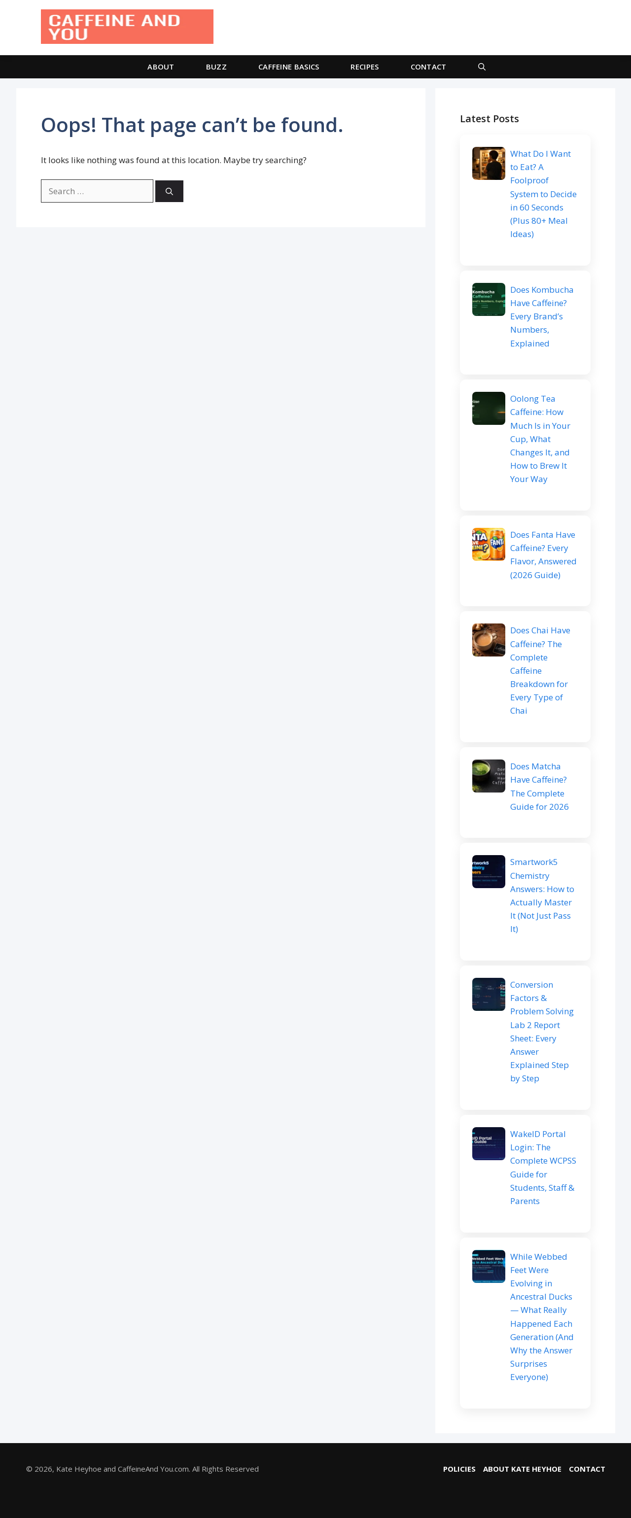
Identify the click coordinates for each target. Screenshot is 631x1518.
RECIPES (365, 66)
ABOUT (161, 66)
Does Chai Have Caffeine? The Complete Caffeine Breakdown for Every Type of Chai (540, 670)
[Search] (169, 191)
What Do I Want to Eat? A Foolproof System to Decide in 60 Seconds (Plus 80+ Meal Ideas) (543, 194)
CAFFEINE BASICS (288, 66)
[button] (481, 66)
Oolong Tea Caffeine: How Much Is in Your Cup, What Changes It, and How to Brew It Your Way (540, 438)
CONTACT (429, 66)
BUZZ (216, 66)
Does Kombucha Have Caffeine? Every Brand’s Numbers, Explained (542, 316)
